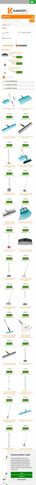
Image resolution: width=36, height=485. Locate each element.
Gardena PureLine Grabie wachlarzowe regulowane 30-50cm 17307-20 (9, 421)
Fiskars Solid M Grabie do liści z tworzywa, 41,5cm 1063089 (26, 250)
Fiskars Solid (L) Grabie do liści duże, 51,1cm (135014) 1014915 (15, 54)
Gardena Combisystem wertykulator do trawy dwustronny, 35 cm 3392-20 (9, 223)
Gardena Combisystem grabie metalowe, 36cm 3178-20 (9, 137)
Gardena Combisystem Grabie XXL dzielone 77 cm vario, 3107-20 (25, 223)
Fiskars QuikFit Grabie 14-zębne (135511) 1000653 (26, 137)
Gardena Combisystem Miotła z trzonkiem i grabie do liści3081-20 (26, 166)
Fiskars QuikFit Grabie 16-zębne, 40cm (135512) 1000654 (9, 364)
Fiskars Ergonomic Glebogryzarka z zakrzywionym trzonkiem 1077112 (25, 393)
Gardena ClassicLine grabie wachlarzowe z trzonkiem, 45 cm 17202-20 (25, 449)
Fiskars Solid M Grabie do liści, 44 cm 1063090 (26, 364)
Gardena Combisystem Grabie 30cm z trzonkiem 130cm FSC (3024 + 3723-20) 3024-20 (10, 336)
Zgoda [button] (21, 473)
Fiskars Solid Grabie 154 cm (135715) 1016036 (9, 449)
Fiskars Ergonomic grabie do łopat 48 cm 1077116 (9, 194)
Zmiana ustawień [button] (22, 479)
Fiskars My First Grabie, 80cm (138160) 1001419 (9, 250)
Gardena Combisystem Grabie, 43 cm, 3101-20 (26, 109)
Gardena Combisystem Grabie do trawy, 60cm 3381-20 (26, 420)
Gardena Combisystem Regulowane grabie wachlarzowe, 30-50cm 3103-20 (25, 336)
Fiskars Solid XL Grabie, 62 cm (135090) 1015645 (15, 61)
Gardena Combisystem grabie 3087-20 (9, 109)
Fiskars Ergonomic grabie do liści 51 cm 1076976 (9, 279)
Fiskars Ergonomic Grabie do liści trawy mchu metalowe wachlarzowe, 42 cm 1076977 (9, 393)
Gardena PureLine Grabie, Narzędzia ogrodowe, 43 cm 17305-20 (9, 308)
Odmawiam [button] (21, 476)
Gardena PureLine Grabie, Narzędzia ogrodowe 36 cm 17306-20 (25, 279)
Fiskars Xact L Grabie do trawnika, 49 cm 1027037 (25, 307)
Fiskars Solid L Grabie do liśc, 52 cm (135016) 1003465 (15, 69)
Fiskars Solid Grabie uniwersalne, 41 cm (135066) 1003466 (9, 166)
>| (11, 77)
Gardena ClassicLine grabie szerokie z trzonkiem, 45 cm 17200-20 (25, 194)
